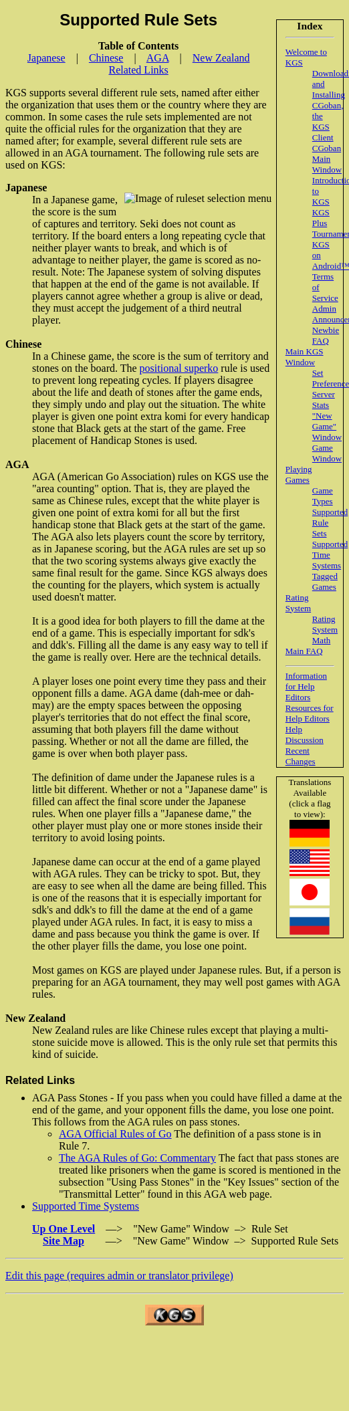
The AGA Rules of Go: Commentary (137, 1158)
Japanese (46, 58)
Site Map (63, 1240)
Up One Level (63, 1228)
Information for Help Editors (306, 686)
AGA (157, 58)
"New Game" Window (327, 426)
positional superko (179, 368)
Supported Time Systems (330, 554)
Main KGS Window (304, 356)
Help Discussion (304, 734)
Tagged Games (325, 581)
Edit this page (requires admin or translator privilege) (119, 1275)
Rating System (298, 602)
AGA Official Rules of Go (115, 1133)
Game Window (327, 453)
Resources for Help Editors (309, 713)
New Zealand (221, 58)
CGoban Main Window (327, 159)
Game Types (322, 495)
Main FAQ (304, 651)
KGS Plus (321, 217)
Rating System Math (325, 629)
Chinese (106, 58)
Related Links (138, 70)
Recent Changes (300, 756)
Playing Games (298, 474)
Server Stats (323, 399)
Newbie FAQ (325, 335)
